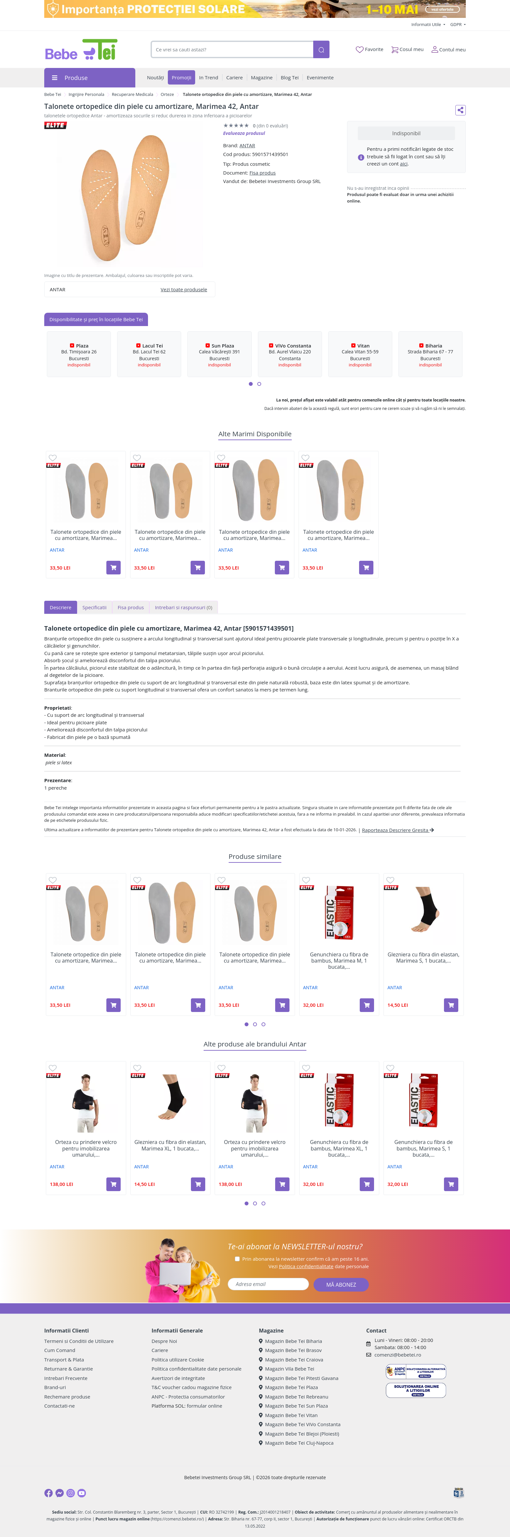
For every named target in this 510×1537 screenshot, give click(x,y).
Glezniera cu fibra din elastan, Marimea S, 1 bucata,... (424, 958)
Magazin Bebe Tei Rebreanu (293, 1396)
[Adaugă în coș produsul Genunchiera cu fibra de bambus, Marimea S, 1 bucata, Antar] (451, 1184)
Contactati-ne (59, 1405)
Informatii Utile (426, 24)
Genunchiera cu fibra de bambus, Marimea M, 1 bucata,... (339, 961)
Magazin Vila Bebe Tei (286, 1368)
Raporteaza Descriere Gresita (398, 830)
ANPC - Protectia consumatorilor (188, 1396)
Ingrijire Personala (86, 94)
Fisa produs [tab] (131, 607)
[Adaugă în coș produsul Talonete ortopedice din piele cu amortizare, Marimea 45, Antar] (113, 567)
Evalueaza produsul (244, 133)
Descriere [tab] (61, 607)
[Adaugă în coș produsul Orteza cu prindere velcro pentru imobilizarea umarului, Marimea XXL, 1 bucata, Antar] (113, 1184)
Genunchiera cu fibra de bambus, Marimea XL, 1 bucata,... (339, 1148)
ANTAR (247, 145)
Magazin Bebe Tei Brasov (290, 1350)
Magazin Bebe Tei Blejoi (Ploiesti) (299, 1433)
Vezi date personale (318, 1266)
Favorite (369, 49)
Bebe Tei (52, 94)
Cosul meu (407, 48)
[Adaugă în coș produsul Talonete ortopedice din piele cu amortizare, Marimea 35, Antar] (198, 567)
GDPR (456, 24)
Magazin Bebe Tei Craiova (291, 1359)
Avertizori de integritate (178, 1378)
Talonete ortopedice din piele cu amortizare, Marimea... (85, 535)
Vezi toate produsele (184, 289)
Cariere (160, 1350)
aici (404, 163)
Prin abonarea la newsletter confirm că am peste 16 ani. (305, 1258)
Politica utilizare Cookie (178, 1359)
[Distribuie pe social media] (460, 110)
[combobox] (232, 50)
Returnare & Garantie (68, 1368)
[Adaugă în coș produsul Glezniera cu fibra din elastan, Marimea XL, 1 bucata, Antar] (198, 1184)
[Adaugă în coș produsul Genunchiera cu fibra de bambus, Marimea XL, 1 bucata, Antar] (367, 1184)
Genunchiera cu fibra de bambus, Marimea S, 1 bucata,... (424, 1148)
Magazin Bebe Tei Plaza (288, 1387)
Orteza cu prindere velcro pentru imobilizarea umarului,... (86, 1148)
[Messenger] (59, 1493)
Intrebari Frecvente (65, 1378)
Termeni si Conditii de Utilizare (79, 1341)
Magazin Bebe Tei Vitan (288, 1415)
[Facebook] (48, 1493)
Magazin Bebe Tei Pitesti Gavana (299, 1378)
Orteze (167, 94)
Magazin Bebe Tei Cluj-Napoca (296, 1442)
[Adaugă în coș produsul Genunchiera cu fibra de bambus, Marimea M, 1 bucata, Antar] (367, 1005)
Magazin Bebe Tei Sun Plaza (293, 1405)
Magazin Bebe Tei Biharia (290, 1341)
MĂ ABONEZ (341, 1284)
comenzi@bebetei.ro (397, 1354)
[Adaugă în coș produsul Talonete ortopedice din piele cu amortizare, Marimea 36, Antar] (282, 567)
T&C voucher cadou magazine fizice (192, 1387)
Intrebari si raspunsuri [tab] (183, 607)
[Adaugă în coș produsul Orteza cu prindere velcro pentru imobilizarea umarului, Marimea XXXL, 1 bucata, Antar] (282, 1184)
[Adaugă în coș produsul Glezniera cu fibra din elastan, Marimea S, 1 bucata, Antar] (451, 1005)
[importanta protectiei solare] (255, 9)
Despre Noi (164, 1341)
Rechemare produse (67, 1396)
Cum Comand (59, 1350)
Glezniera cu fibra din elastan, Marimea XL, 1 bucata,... (170, 1145)
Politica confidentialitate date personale (196, 1368)
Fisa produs (262, 172)
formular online (204, 1405)
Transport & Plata (64, 1359)
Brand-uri (55, 1387)
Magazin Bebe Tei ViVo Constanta (300, 1424)
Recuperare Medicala (133, 94)
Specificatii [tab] (95, 607)
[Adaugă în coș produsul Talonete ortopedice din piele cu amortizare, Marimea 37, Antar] (366, 567)
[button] (251, 384)
